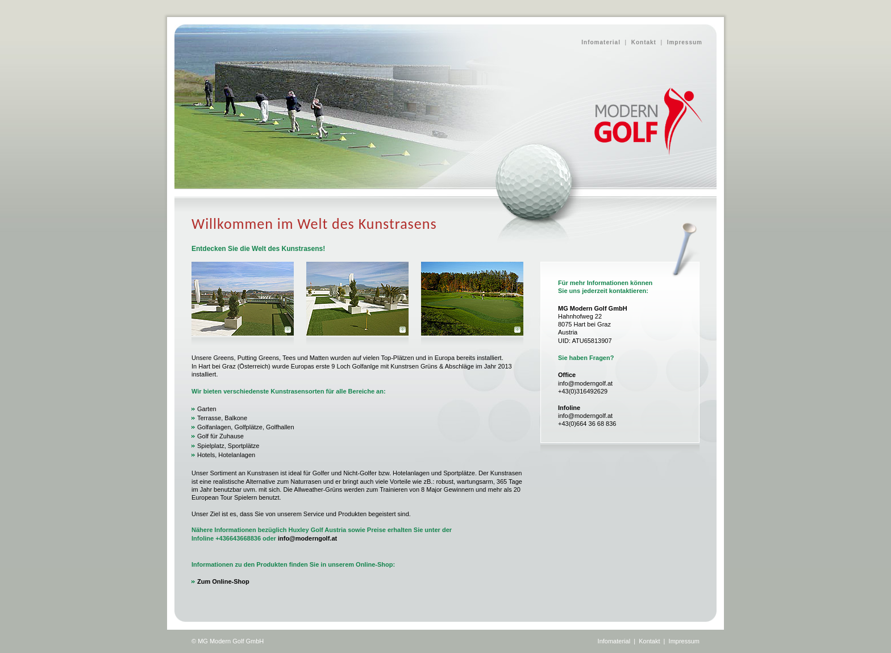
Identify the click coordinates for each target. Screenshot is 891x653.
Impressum (684, 42)
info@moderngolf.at (307, 538)
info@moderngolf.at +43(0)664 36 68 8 (585, 416)
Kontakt (643, 42)
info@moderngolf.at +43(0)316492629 (585, 383)
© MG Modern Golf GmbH (227, 641)
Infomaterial (601, 42)
